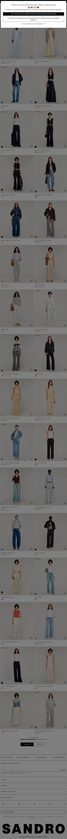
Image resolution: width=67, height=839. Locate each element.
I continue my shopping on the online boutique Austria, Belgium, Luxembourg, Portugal (33, 19)
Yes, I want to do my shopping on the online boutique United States (33, 14)
